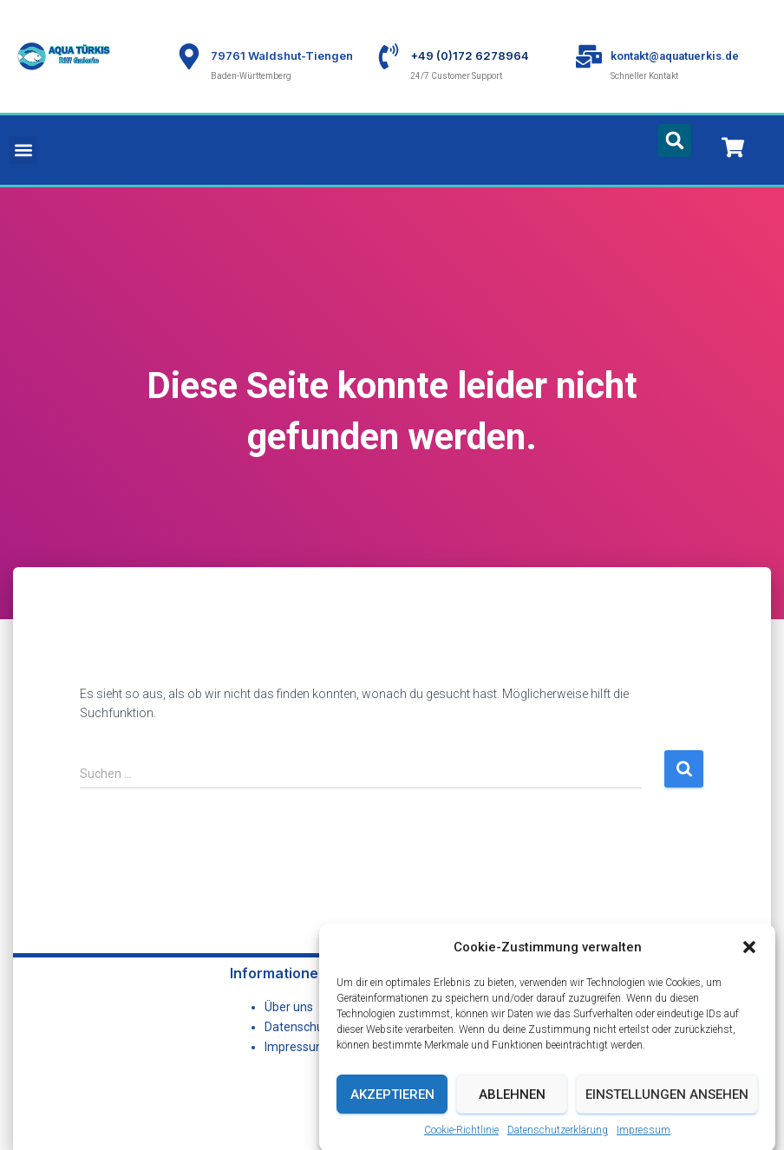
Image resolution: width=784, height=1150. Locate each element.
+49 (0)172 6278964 (469, 55)
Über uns (289, 1007)
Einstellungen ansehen (666, 1118)
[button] (749, 971)
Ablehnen (512, 1118)
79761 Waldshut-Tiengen (282, 55)
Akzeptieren (392, 1118)
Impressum (296, 1047)
